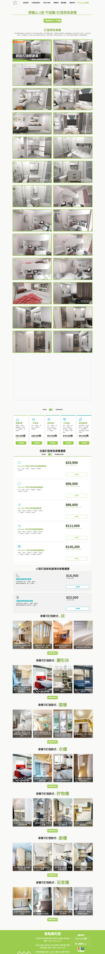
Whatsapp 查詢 (81, 939)
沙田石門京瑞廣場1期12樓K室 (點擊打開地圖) (52, 938)
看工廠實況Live (81, 944)
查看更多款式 (52, 653)
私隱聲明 (81, 951)
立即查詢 (21, 443)
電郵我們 (81, 935)
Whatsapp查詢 (83, 3)
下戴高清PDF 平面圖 (52, 21)
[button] (26, 2)
